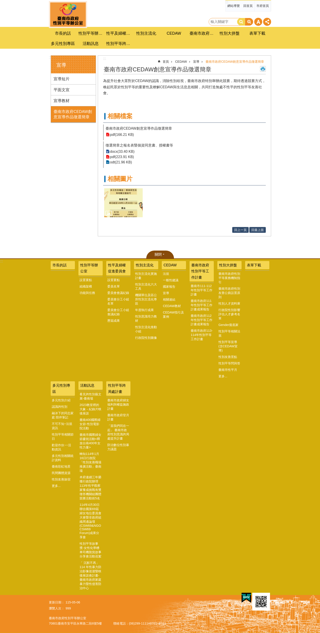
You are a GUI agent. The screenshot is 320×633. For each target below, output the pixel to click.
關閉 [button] (158, 254)
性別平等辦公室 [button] (91, 33)
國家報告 (169, 286)
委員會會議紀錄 (118, 293)
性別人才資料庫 (229, 303)
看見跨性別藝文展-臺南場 (90, 396)
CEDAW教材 (172, 306)
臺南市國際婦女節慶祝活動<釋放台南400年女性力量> (90, 441)
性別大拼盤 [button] (230, 33)
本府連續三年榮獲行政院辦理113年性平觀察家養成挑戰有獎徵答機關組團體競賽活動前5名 (90, 487)
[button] (123, 202)
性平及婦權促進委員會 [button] (119, 33)
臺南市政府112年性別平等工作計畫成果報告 (201, 320)
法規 (166, 273)
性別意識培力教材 (146, 318)
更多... (222, 376)
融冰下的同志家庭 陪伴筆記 (63, 415)
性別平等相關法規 (229, 333)
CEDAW (181, 61)
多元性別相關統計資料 (63, 458)
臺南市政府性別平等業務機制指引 (229, 278)
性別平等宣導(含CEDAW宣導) (228, 346)
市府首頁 (262, 6)
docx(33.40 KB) (122, 151)
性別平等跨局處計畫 (117, 388)
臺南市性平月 (227, 370)
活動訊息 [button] (91, 43)
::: (226, 2)
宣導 (61, 65)
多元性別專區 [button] (63, 43)
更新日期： (56, 602)
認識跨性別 (59, 406)
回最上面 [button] (257, 230)
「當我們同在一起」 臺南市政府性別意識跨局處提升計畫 (118, 432)
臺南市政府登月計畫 (118, 417)
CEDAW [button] (174, 33)
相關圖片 (120, 178)
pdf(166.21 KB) (122, 135)
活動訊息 (87, 385)
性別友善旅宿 (61, 479)
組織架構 (86, 286)
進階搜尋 (249, 22)
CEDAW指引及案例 (173, 314)
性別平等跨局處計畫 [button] (119, 43)
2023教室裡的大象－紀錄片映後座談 (90, 409)
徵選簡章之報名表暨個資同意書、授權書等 (139, 145)
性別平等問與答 (229, 363)
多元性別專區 (61, 388)
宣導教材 (62, 100)
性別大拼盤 (228, 265)
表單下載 (257, 33)
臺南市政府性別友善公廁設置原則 (229, 293)
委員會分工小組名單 (118, 301)
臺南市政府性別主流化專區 (68, 14)
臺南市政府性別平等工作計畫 (200, 271)
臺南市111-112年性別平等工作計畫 (201, 290)
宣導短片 (62, 79)
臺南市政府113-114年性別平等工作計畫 (202, 335)
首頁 (166, 61)
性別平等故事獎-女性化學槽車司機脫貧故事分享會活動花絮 (90, 550)
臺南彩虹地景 (61, 466)
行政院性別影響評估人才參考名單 (229, 314)
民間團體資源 (61, 473)
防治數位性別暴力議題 (118, 447)
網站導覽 (233, 6)
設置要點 (86, 280)
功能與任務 (87, 293)
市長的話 (63, 33)
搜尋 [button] (241, 22)
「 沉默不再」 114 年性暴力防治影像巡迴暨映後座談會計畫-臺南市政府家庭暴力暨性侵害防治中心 (90, 575)
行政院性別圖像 (146, 338)
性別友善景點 (227, 357)
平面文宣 (62, 90)
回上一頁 (240, 230)
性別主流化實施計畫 (146, 276)
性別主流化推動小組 (146, 329)
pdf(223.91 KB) (122, 157)
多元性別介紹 (61, 400)
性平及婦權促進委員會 (117, 268)
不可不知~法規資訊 (62, 426)
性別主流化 (145, 265)
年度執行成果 (144, 310)
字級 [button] (258, 22)
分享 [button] (267, 22)
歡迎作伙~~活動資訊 (61, 447)
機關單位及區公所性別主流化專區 (146, 299)
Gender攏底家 (228, 325)
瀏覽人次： (56, 608)
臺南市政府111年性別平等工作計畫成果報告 (201, 305)
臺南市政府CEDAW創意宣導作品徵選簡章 (73, 114)
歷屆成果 (113, 320)
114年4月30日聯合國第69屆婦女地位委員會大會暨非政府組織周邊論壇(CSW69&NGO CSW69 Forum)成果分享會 (90, 521)
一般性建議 (170, 280)
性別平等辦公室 (89, 268)
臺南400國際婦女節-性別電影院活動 (90, 424)
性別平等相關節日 (63, 436)
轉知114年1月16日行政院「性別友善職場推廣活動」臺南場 (90, 462)
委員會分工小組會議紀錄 (118, 312)
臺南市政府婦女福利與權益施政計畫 (118, 404)
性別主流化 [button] (146, 33)
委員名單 (113, 286)
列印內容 (263, 69)
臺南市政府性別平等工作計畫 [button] (202, 33)
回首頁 (248, 6)
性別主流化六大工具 (146, 286)
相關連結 (169, 299)
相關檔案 (120, 116)
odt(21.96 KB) (121, 162)
